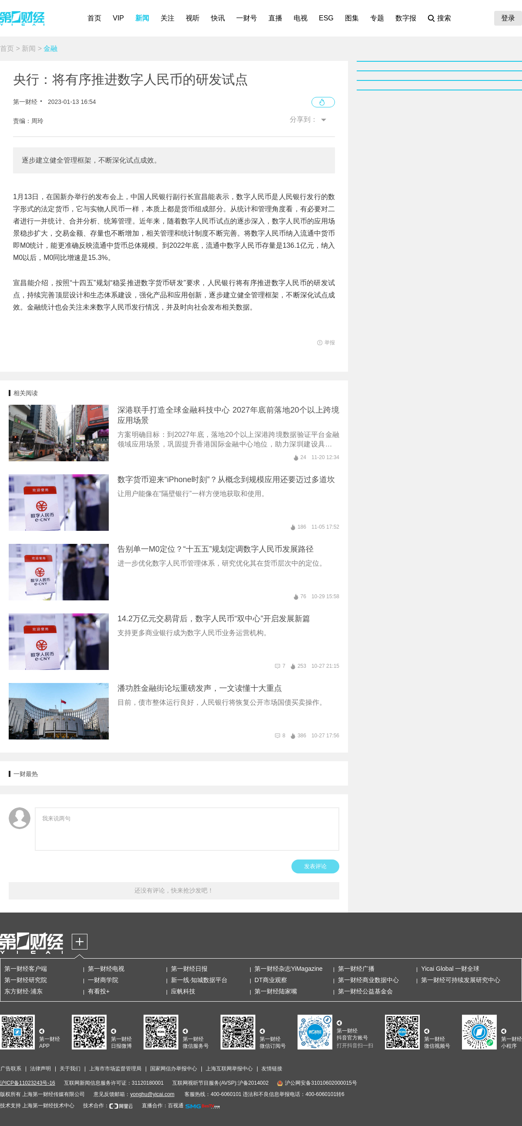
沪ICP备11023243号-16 (27, 1083)
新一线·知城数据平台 (199, 979)
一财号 (246, 18)
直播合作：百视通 (163, 1106)
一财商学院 (103, 979)
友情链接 (271, 1069)
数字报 (405, 18)
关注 (167, 18)
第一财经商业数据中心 (368, 979)
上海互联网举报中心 (229, 1069)
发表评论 (315, 866)
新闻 (142, 18)
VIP (118, 18)
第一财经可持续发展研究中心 (460, 979)
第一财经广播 (356, 968)
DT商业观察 (270, 979)
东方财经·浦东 (23, 991)
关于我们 (70, 1069)
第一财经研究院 (25, 979)
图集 (352, 18)
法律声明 (40, 1069)
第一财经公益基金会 (365, 991)
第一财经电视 (106, 968)
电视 (301, 18)
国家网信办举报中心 (173, 1069)
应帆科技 (183, 991)
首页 (94, 18)
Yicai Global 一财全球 (450, 968)
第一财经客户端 (25, 968)
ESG (326, 18)
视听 (193, 18)
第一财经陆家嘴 (275, 991)
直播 (275, 18)
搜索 (444, 18)
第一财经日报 (189, 968)
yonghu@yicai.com (152, 1094)
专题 (377, 18)
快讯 (218, 18)
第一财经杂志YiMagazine (288, 968)
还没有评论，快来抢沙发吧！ (174, 890)
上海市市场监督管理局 (115, 1069)
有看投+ (99, 991)
